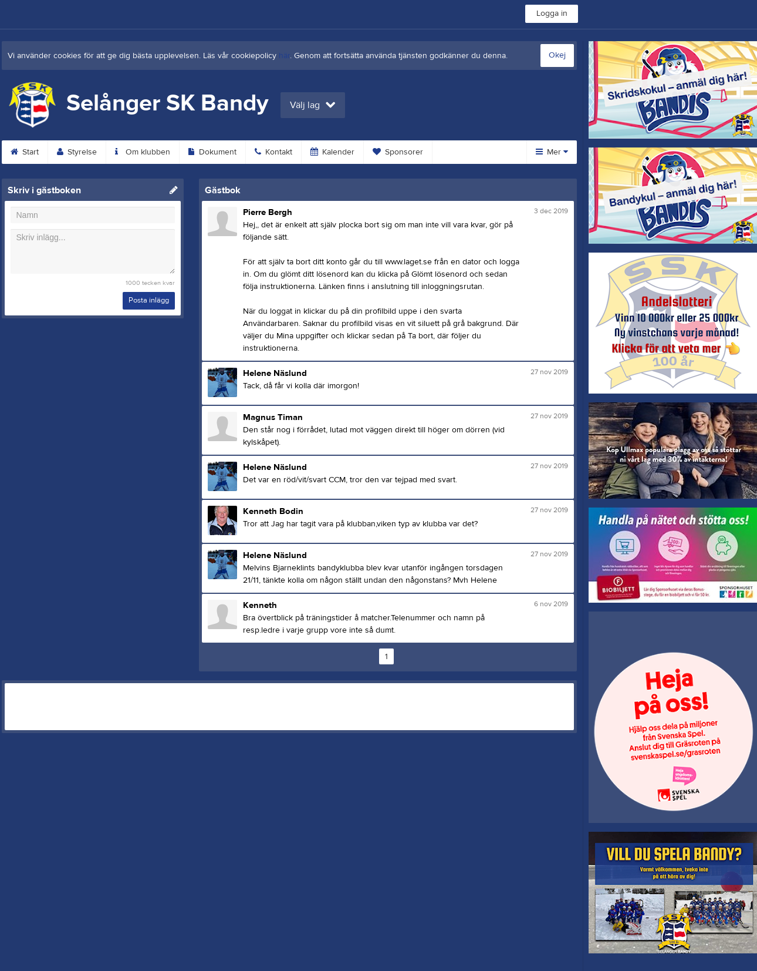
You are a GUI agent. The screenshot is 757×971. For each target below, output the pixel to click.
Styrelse (77, 152)
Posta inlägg (149, 300)
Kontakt (273, 152)
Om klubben (142, 152)
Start (25, 152)
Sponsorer (398, 152)
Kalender (332, 152)
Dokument (212, 152)
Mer (552, 152)
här (284, 56)
